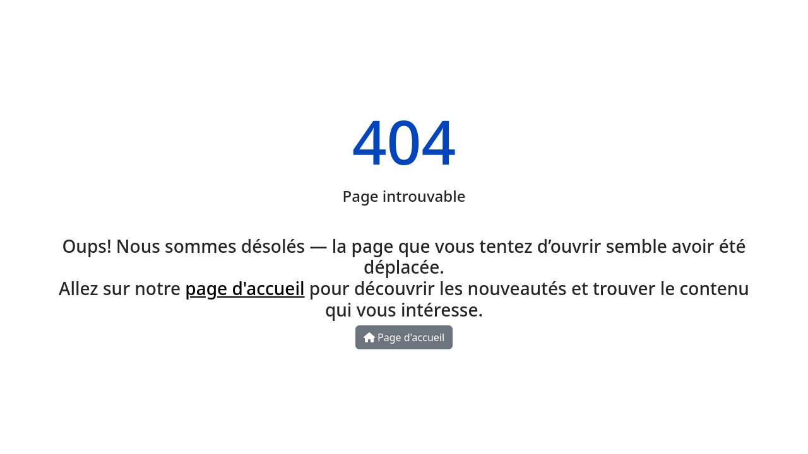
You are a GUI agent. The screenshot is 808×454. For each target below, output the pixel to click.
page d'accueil (244, 288)
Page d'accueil (404, 337)
